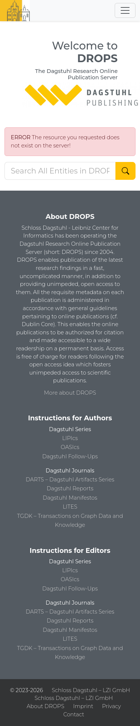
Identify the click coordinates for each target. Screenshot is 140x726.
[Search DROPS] (60, 171)
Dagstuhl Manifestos (70, 497)
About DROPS (45, 706)
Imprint (83, 706)
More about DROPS (70, 392)
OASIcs (70, 447)
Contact (73, 714)
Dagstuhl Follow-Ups (70, 456)
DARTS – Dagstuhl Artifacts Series (70, 479)
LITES (70, 506)
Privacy (111, 706)
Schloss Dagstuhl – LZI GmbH (91, 690)
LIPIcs (70, 438)
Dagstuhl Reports (70, 488)
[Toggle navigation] (125, 10)
